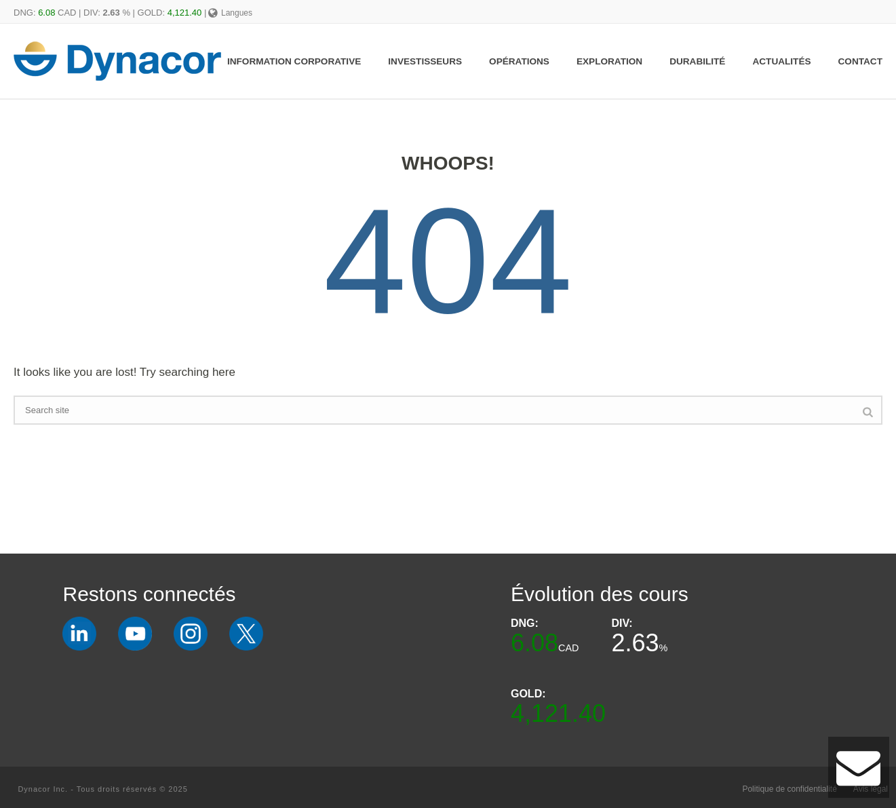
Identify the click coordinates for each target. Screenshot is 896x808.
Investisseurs (425, 61)
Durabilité (697, 61)
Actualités (781, 61)
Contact (860, 61)
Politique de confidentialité (789, 789)
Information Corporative (294, 61)
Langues (230, 13)
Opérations (519, 61)
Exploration (609, 61)
